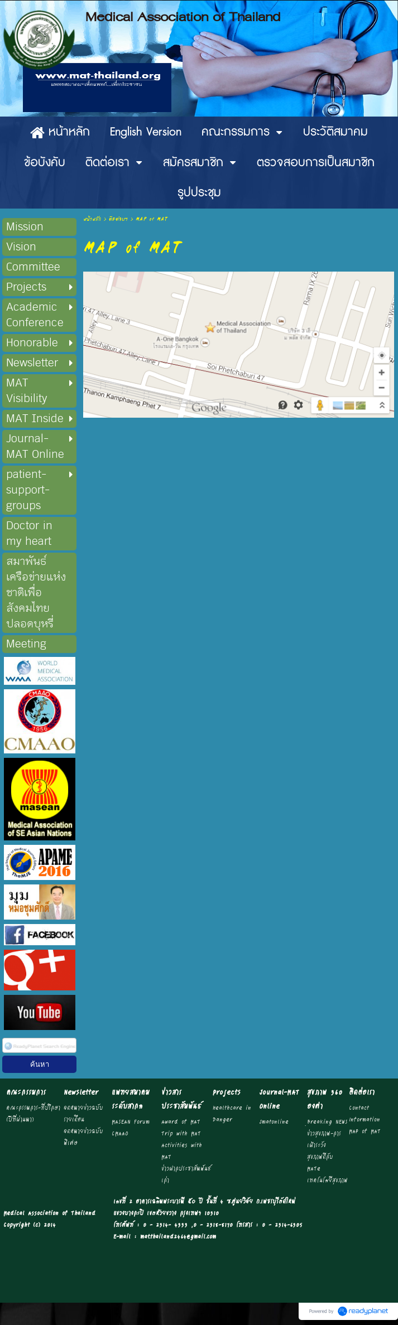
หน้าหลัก (92, 219)
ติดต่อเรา (118, 219)
